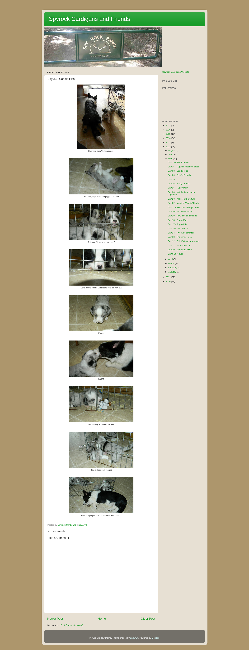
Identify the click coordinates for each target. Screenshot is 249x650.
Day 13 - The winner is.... (180, 237)
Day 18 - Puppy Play (178, 220)
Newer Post (55, 618)
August (172, 150)
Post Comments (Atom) (72, 625)
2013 (168, 142)
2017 (168, 125)
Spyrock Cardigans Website (175, 72)
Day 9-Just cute (175, 254)
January (172, 272)
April (170, 259)
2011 (168, 277)
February (173, 267)
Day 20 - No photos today (180, 211)
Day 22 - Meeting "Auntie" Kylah (183, 203)
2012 (168, 146)
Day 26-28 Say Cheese (179, 183)
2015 (168, 134)
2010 (168, 281)
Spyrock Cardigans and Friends (89, 19)
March (171, 263)
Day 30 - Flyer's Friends (179, 175)
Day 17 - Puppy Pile (177, 224)
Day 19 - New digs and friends (182, 216)
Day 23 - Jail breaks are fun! (181, 199)
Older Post (148, 618)
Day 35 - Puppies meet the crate (183, 167)
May (170, 158)
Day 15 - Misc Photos (178, 228)
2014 (168, 138)
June (171, 154)
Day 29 (171, 179)
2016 (168, 130)
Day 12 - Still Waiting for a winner (184, 241)
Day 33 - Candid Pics (178, 171)
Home (102, 618)
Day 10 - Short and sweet (180, 249)
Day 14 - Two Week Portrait (181, 233)
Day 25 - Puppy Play (178, 188)
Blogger (155, 638)
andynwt (134, 638)
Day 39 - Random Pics (178, 162)
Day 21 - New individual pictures (183, 207)
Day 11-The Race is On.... (180, 245)
